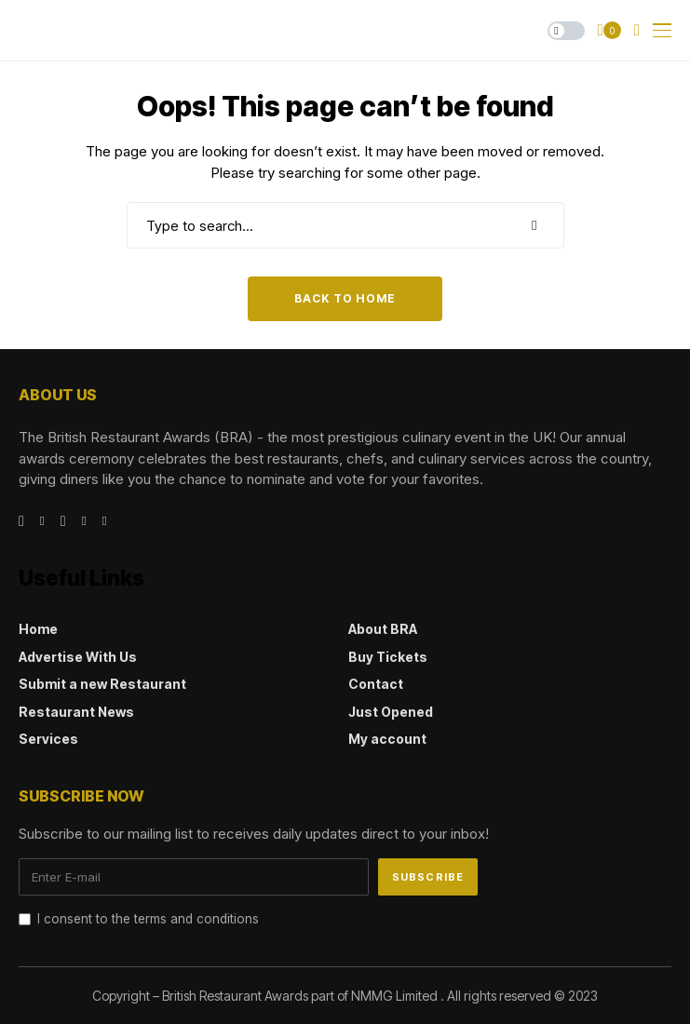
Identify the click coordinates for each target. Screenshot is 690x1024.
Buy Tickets (387, 657)
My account (387, 739)
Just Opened (390, 712)
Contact (375, 684)
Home (38, 629)
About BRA (382, 629)
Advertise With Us (78, 657)
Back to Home (345, 298)
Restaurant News (76, 712)
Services (48, 739)
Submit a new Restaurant (102, 684)
